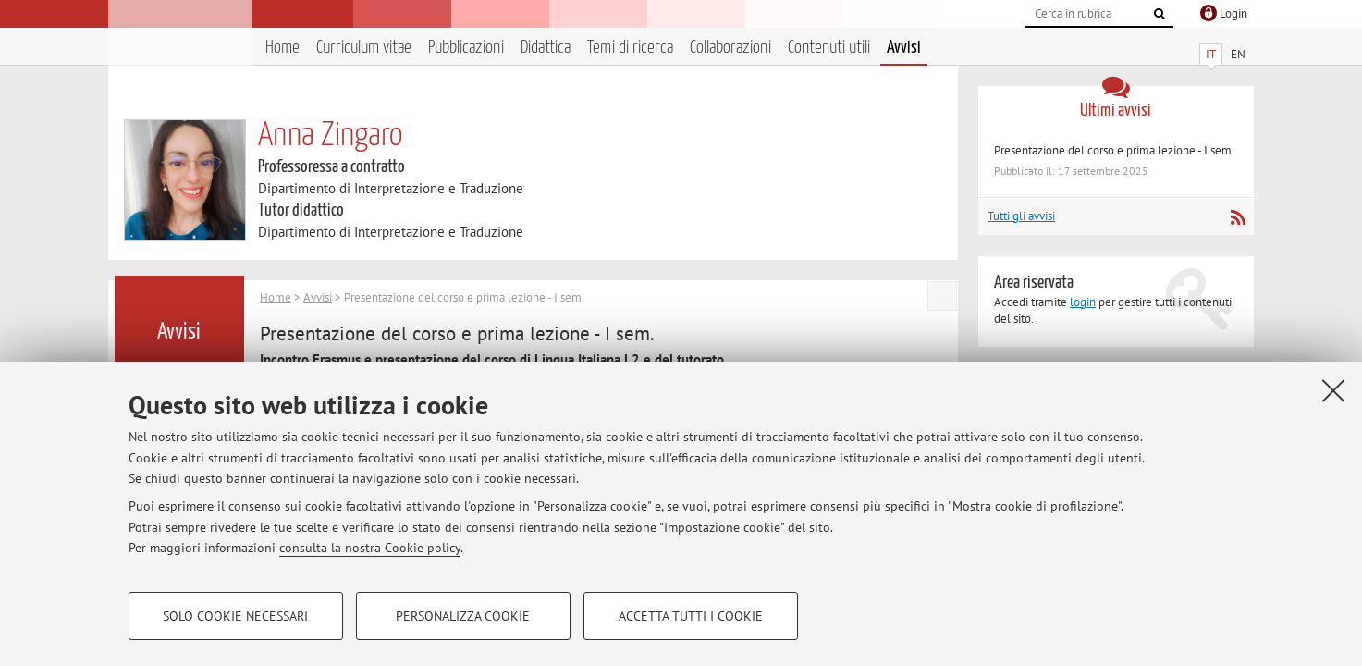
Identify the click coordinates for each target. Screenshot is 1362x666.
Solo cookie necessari (235, 616)
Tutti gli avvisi (1021, 216)
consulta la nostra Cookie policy (369, 547)
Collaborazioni (730, 47)
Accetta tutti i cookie (691, 616)
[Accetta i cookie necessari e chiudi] (1333, 390)
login (1083, 302)
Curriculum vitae (363, 47)
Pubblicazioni (466, 47)
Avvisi (904, 47)
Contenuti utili (829, 47)
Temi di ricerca (630, 47)
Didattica (546, 47)
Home (282, 47)
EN (1238, 54)
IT (1211, 54)
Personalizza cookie (463, 616)
